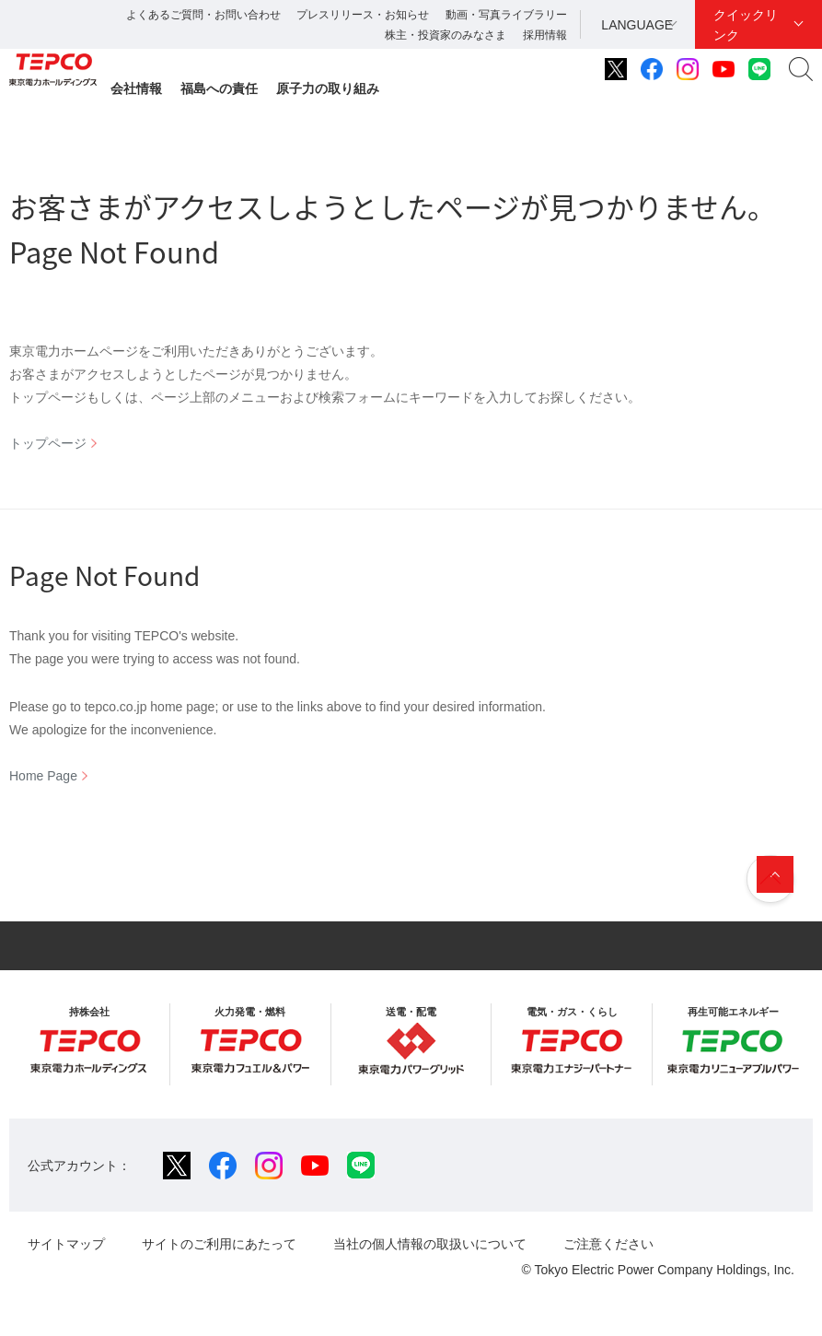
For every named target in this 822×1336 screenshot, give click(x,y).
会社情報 (136, 88)
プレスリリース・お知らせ (362, 14)
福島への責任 (219, 88)
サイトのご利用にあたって (219, 1243)
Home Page (43, 775)
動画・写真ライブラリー (506, 14)
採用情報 (545, 35)
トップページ (48, 443)
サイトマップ (66, 1243)
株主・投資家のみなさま (445, 35)
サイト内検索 (801, 69)
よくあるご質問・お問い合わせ (203, 14)
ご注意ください (608, 1243)
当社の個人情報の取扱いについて (430, 1243)
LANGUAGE (637, 25)
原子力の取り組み (327, 88)
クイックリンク (745, 24)
